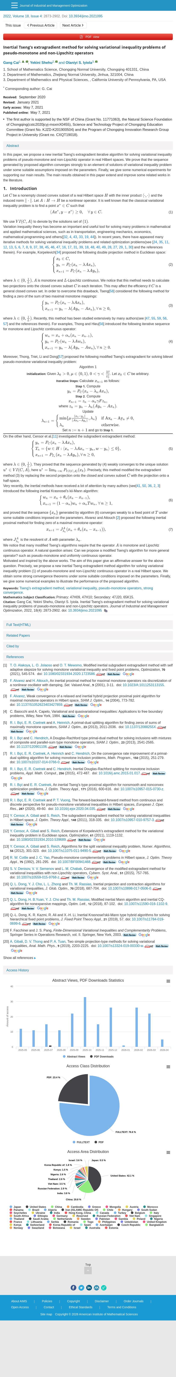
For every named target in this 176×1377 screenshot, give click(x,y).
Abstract (12, 146)
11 (167, 242)
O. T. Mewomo (71, 665)
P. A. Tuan (57, 941)
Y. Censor (17, 815)
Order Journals (134, 1301)
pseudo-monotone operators (120, 588)
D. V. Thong (34, 941)
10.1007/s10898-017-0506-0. (135, 888)
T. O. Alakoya (20, 665)
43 (75, 237)
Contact (49, 1307)
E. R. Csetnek (34, 722)
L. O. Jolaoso (42, 665)
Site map (46, 1314)
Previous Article (40, 25)
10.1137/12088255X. (146, 727)
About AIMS (19, 1301)
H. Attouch (40, 681)
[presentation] (10, 195)
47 (58, 247)
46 (52, 247)
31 (75, 247)
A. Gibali (32, 815)
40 (98, 247)
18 (87, 247)
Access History (17, 970)
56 (165, 318)
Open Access (20, 1307)
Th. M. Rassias (80, 884)
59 (159, 318)
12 (5, 247)
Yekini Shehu (41, 63)
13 (11, 247)
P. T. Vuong (61, 800)
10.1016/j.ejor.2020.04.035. (80, 809)
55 (153, 318)
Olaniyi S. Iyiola (79, 63)
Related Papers (18, 635)
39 (81, 247)
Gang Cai (11, 63)
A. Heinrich (61, 722)
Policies (47, 1301)
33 (81, 237)
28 (109, 247)
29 (121, 247)
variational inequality (81, 588)
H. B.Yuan (36, 899)
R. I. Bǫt (16, 722)
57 (5, 324)
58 (112, 291)
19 (87, 237)
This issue (13, 25)
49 (104, 247)
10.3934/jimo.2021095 (86, 16)
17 (69, 247)
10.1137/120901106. (37, 746)
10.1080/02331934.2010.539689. (46, 839)
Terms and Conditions (121, 1307)
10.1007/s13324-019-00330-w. (126, 946)
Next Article (72, 25)
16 (64, 247)
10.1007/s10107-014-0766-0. (43, 762)
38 (41, 247)
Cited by (12, 646)
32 (66, 237)
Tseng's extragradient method (41, 588)
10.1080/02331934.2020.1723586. (75, 674)
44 (92, 237)
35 (161, 242)
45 (47, 247)
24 (155, 242)
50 (144, 486)
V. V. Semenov (43, 869)
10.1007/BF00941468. (79, 862)
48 (92, 247)
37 (35, 247)
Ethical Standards (80, 1307)
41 (138, 486)
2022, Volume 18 (16, 16)
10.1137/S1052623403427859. (44, 704)
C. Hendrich (39, 738)
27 (115, 247)
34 (58, 252)
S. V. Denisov (20, 869)
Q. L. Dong (18, 884)
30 (130, 247)
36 (150, 486)
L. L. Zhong (52, 884)
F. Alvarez (17, 681)
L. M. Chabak (72, 869)
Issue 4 (36, 16)
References (15, 657)
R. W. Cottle (19, 857)
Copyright (73, 1301)
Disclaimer (102, 1301)
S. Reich (53, 815)
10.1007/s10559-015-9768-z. (43, 877)
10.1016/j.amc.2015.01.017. (125, 773)
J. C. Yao (42, 857)
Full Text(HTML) (18, 625)
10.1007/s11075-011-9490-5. (75, 851)
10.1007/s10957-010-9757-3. (138, 820)
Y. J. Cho (35, 884)
